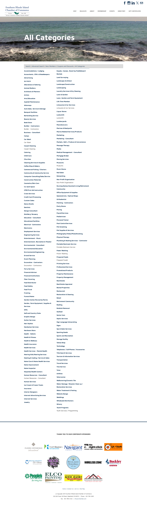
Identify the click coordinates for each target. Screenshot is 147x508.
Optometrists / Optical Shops (67, 196)
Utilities (60, 374)
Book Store (28, 123)
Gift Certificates (135, 11)
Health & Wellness (30, 341)
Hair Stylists (28, 324)
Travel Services (62, 363)
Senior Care (61, 315)
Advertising (28, 78)
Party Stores (61, 206)
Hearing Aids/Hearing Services (35, 355)
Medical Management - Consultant (69, 152)
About (92, 11)
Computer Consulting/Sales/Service (37, 177)
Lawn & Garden (62, 95)
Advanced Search (38, 66)
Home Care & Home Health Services (37, 361)
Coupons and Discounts (65, 66)
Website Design (62, 394)
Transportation (62, 360)
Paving (59, 210)
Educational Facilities (32, 221)
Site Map (82, 489)
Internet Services (30, 399)
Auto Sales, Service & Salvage (35, 109)
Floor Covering (29, 279)
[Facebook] (124, 2)
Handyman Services (31, 327)
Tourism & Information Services (68, 357)
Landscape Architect (64, 81)
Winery (59, 404)
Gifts (26, 310)
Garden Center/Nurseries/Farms (36, 300)
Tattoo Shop (61, 343)
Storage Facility (62, 339)
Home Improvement (31, 365)
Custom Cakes (29, 201)
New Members (51, 66)
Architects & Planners (32, 92)
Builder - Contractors (32, 126)
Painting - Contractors (65, 203)
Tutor (59, 370)
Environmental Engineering (34, 252)
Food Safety (28, 286)
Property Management (65, 277)
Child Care (28, 156)
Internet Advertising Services (35, 396)
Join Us (77, 489)
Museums (60, 163)
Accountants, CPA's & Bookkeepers (37, 74)
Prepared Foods (62, 257)
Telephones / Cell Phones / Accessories (71, 350)
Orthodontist (61, 199)
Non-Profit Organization (66, 180)
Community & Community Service (36, 173)
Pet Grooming (62, 227)
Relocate (83, 11)
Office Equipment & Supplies (67, 193)
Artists (26, 95)
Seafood (59, 312)
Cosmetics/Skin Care (31, 183)
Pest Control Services (64, 224)
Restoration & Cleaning (65, 295)
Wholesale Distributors (65, 401)
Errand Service (29, 256)
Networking (61, 176)
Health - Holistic (30, 334)
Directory (121, 11)
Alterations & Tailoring (32, 85)
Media (59, 149)
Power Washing (62, 251)
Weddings (60, 397)
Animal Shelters (30, 88)
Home (64, 489)
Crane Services (29, 194)
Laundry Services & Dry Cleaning (68, 91)
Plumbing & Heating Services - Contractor (72, 241)
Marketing (60, 135)
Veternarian (61, 377)
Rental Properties (63, 288)
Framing (27, 293)
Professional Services (64, 267)
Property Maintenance (65, 274)
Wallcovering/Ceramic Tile (66, 381)
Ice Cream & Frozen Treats (33, 385)
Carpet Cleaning (30, 146)
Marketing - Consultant (65, 139)
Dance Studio (29, 204)
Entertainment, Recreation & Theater (37, 242)
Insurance (27, 389)
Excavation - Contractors (33, 263)
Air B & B (27, 81)
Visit (74, 11)
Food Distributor (30, 283)
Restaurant (61, 291)
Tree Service (61, 367)
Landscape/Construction (66, 84)
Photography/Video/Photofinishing (70, 234)
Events (112, 11)
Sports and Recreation (65, 336)
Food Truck (28, 290)
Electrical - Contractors (32, 225)
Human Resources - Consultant (35, 375)
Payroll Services (62, 213)
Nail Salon (60, 173)
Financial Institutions (32, 276)
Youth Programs (62, 408)
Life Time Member (63, 102)
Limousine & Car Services (66, 105)
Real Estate (61, 281)
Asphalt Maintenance (32, 102)
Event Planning (29, 259)
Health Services (29, 348)
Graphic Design (29, 317)
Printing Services (63, 264)
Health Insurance (30, 344)
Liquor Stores (61, 112)
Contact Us (70, 489)
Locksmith (60, 115)
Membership (102, 11)
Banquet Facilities (30, 112)
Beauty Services (30, 119)
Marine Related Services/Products (69, 132)
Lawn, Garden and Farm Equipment (70, 98)
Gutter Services (30, 320)
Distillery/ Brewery (31, 214)
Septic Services (62, 319)
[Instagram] (128, 2)
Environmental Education (33, 249)
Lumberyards (61, 121)
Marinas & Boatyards (64, 128)
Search (28, 66)
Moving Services (63, 159)
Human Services (30, 382)
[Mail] (141, 2)
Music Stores (61, 169)
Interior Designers (30, 392)
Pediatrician (61, 217)
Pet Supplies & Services (65, 230)
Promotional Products (65, 271)
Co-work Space (29, 187)
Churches (27, 159)
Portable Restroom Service (66, 244)
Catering (27, 152)
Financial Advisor (30, 272)
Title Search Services (64, 353)
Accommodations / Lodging (34, 71)
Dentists (27, 207)
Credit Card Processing (32, 197)
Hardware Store (30, 331)
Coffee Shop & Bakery (32, 166)
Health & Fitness (30, 337)
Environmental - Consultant (34, 245)
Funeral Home (29, 297)
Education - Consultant (32, 218)
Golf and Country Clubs (32, 313)
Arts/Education (29, 99)
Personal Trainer (63, 220)
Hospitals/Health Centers (33, 372)
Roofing (59, 305)
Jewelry (27, 402)
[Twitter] (137, 2)
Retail (59, 298)
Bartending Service (31, 116)
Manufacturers (62, 125)
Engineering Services (31, 235)
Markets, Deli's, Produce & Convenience (71, 142)
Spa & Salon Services (64, 329)
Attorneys (27, 105)
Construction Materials (32, 180)
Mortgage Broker (63, 156)
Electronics (28, 228)
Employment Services (32, 232)
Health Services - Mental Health (35, 351)
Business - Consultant (32, 133)
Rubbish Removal (63, 308)
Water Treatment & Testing (66, 391)
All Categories (80, 66)
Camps (26, 136)
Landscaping (61, 88)
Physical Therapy (63, 237)
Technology (61, 346)
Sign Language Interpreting (67, 322)
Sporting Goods (62, 332)
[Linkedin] (133, 2)
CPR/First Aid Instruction (33, 190)
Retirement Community (65, 301)
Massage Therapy (63, 146)
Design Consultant (30, 211)
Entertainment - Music (32, 238)
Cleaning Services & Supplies (34, 163)
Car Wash (27, 139)
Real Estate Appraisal (64, 284)
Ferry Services (29, 269)
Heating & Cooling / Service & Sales (36, 358)
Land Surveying (62, 78)
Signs (59, 326)
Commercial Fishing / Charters (35, 170)
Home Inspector (30, 368)
